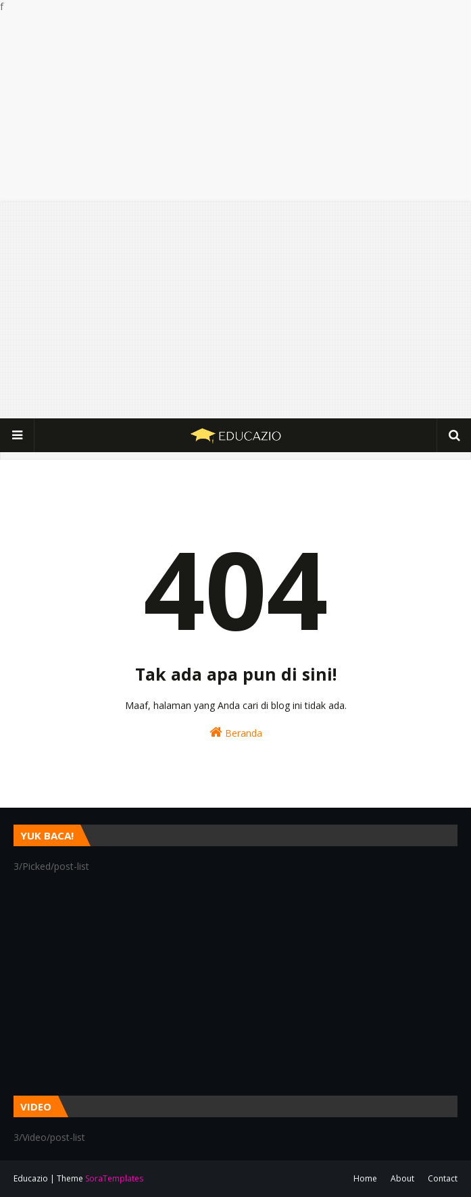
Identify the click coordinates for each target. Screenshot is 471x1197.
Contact (442, 1178)
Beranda (235, 732)
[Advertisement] (235, 107)
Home (365, 1178)
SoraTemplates (114, 1178)
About (402, 1178)
